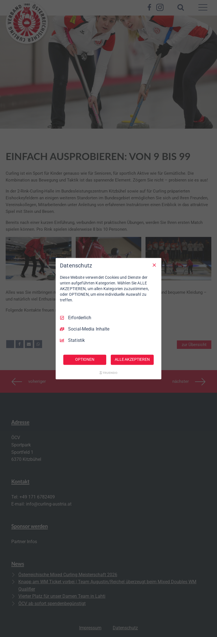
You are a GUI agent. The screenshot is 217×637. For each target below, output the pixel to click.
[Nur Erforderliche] (154, 265)
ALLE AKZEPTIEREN (132, 359)
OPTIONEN (84, 359)
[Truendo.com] (108, 372)
